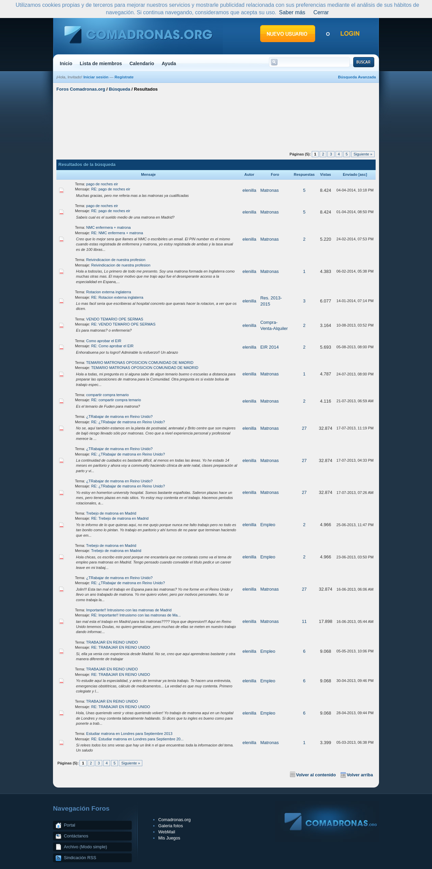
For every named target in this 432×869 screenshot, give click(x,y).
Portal (69, 825)
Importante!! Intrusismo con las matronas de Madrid (129, 610)
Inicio (66, 63)
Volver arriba (360, 774)
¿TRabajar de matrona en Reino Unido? (119, 416)
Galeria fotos (170, 825)
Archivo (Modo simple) (85, 846)
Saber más (292, 12)
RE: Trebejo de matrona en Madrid (120, 518)
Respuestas (304, 174)
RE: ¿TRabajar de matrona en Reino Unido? (128, 422)
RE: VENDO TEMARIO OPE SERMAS (123, 324)
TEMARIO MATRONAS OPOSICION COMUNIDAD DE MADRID (140, 362)
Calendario (141, 63)
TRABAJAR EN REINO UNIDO (112, 642)
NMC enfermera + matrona (108, 227)
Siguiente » (363, 154)
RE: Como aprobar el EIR (112, 346)
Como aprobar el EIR (103, 341)
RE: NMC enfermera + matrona (117, 233)
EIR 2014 (269, 347)
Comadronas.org (174, 819)
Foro (275, 174)
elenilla (249, 190)
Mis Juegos (169, 837)
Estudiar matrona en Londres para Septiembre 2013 (129, 734)
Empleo (267, 524)
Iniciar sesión (96, 77)
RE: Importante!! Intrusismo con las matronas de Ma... (136, 615)
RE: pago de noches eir (110, 189)
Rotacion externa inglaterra (108, 292)
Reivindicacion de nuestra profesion (115, 260)
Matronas (269, 190)
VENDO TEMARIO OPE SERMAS (114, 319)
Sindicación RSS (80, 857)
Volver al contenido (316, 774)
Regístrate (123, 77)
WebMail (166, 831)
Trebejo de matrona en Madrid (111, 513)
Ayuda (169, 63)
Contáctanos (76, 835)
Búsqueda (119, 89)
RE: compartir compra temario (116, 400)
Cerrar (321, 12)
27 (304, 428)
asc (363, 174)
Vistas (325, 174)
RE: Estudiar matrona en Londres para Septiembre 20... (137, 739)
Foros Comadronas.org (80, 89)
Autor (249, 174)
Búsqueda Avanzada (357, 77)
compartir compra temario (107, 395)
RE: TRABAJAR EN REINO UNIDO (120, 647)
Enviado (350, 174)
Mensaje (148, 174)
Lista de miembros (101, 63)
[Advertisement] (216, 120)
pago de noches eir (102, 184)
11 (304, 621)
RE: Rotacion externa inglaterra (117, 297)
